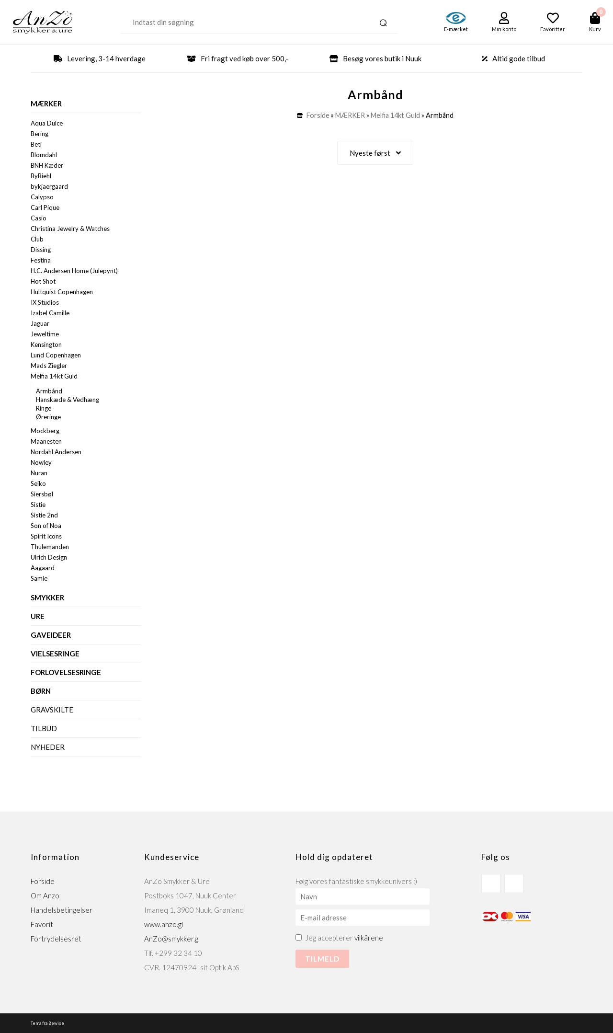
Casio (38, 218)
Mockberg (45, 431)
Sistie (38, 504)
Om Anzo (45, 895)
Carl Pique (45, 207)
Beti (36, 144)
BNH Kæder (47, 165)
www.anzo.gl (163, 924)
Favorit (42, 924)
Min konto (504, 29)
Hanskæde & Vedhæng (67, 399)
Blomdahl (44, 155)
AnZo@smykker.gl (172, 938)
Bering (39, 134)
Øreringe (48, 417)
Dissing (41, 249)
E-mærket (456, 29)
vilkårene (368, 937)
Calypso (42, 197)
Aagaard (43, 568)
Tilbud (44, 728)
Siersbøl (42, 494)
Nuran (39, 473)
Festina (41, 260)
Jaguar (40, 323)
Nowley (41, 462)
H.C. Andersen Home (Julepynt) (74, 271)
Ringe (43, 408)
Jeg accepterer (344, 937)
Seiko (38, 483)
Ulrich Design (49, 557)
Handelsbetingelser (61, 910)
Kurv (595, 29)
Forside (317, 115)
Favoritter (552, 29)
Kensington (46, 344)
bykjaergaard (49, 186)
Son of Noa (46, 525)
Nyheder (48, 747)
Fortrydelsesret (56, 938)
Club (37, 239)
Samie (39, 578)
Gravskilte (52, 709)
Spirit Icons (46, 536)
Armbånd (49, 391)
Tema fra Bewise (47, 1023)
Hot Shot (43, 281)
